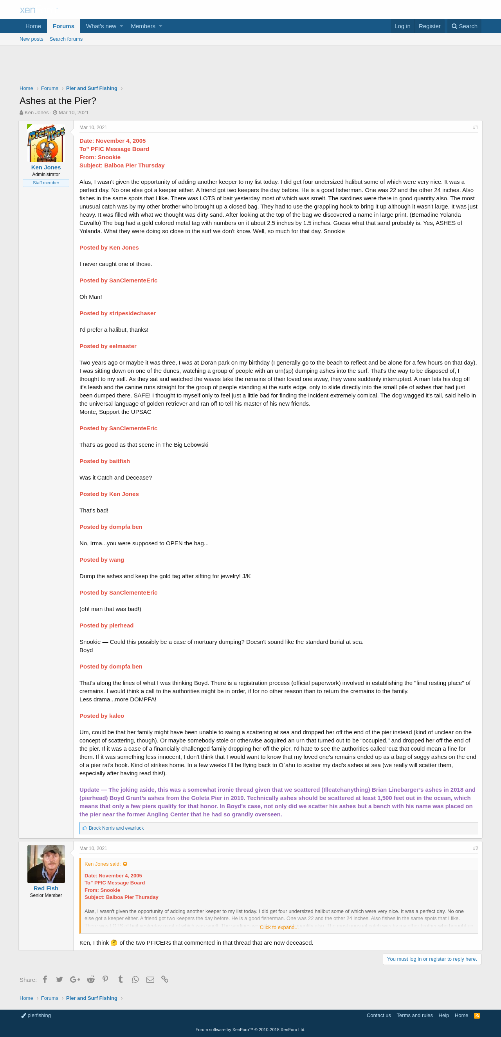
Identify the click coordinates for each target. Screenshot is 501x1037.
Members (143, 26)
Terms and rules (415, 1015)
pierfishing (36, 1015)
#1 (474, 127)
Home (33, 26)
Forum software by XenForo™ (251, 1029)
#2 (474, 848)
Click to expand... (279, 927)
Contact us (379, 1015)
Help (444, 1015)
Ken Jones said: (104, 864)
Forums (63, 26)
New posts (31, 39)
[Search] (464, 26)
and (117, 828)
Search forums (66, 39)
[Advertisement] (250, 66)
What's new (101, 26)
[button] (121, 26)
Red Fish (47, 888)
